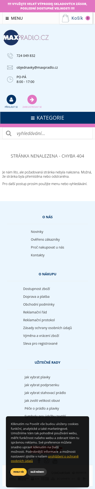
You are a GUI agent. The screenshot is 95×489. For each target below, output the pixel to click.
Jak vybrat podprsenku (42, 385)
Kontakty (38, 255)
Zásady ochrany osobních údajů (47, 328)
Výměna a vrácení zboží (41, 335)
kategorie (47, 117)
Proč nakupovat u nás (47, 247)
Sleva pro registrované (40, 343)
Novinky (37, 231)
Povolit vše (18, 472)
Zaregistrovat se (32, 101)
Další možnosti (37, 472)
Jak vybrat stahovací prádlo (45, 392)
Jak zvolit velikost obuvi (42, 400)
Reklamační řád (35, 312)
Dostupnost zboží (36, 288)
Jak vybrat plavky (37, 377)
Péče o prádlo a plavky (42, 408)
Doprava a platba (36, 296)
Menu (14, 18)
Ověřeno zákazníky (45, 239)
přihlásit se (11, 101)
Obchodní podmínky (39, 304)
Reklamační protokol (39, 320)
